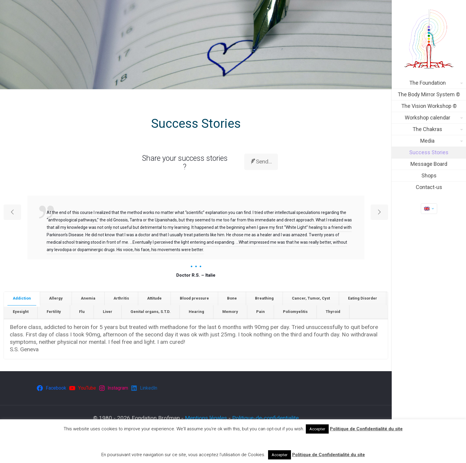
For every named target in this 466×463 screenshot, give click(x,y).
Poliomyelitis (295, 311)
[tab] (22, 298)
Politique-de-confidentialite (265, 418)
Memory (230, 311)
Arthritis (121, 298)
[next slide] (379, 212)
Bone (232, 298)
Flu (82, 311)
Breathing (264, 298)
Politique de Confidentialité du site (366, 428)
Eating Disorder (362, 298)
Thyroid (333, 311)
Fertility (54, 311)
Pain (260, 311)
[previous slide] (12, 212)
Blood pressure (194, 298)
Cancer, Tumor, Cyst (311, 298)
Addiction (22, 298)
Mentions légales (206, 418)
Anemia (88, 298)
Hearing (196, 311)
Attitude (154, 298)
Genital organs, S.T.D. (150, 311)
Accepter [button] (317, 429)
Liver (107, 311)
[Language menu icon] (429, 208)
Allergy (56, 298)
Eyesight (21, 311)
